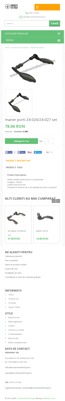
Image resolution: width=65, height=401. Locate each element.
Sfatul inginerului (13, 321)
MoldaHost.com (48, 398)
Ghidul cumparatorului (16, 342)
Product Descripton (18, 160)
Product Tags (14, 167)
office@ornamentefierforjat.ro (32, 17)
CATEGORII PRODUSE (16, 33)
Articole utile (11, 338)
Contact (10, 326)
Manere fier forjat (37, 47)
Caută (54, 23)
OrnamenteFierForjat (26, 398)
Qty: (41, 141)
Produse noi (12, 299)
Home (7, 47)
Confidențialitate (13, 334)
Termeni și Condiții (14, 330)
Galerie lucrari (12, 317)
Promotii (10, 303)
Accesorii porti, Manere (20, 47)
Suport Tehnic (12, 307)
